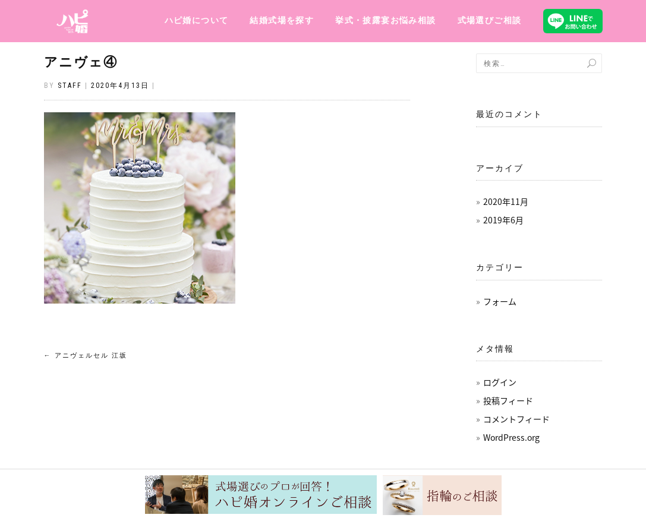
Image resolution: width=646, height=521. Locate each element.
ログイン (499, 382)
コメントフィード (516, 419)
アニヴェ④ (81, 62)
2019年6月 (503, 220)
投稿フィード (508, 400)
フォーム (499, 301)
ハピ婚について (197, 20)
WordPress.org (511, 437)
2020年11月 (505, 201)
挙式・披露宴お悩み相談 (385, 20)
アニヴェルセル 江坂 (85, 355)
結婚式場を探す (282, 20)
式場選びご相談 (490, 20)
